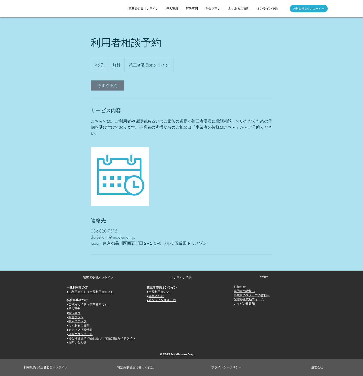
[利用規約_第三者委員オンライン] (45, 367)
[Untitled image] (120, 176)
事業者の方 (156, 296)
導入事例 (74, 308)
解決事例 (74, 313)
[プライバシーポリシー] (226, 367)
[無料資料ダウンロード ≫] (309, 8)
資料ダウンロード (80, 334)
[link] (107, 85)
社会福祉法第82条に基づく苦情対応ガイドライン (101, 338)
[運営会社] (317, 367)
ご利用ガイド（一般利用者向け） (91, 292)
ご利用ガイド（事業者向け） (88, 304)
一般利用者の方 (159, 292)
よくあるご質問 (78, 325)
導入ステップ (77, 321)
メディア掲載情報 (80, 330)
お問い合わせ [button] (77, 342)
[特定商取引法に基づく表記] (135, 367)
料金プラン (75, 317)
